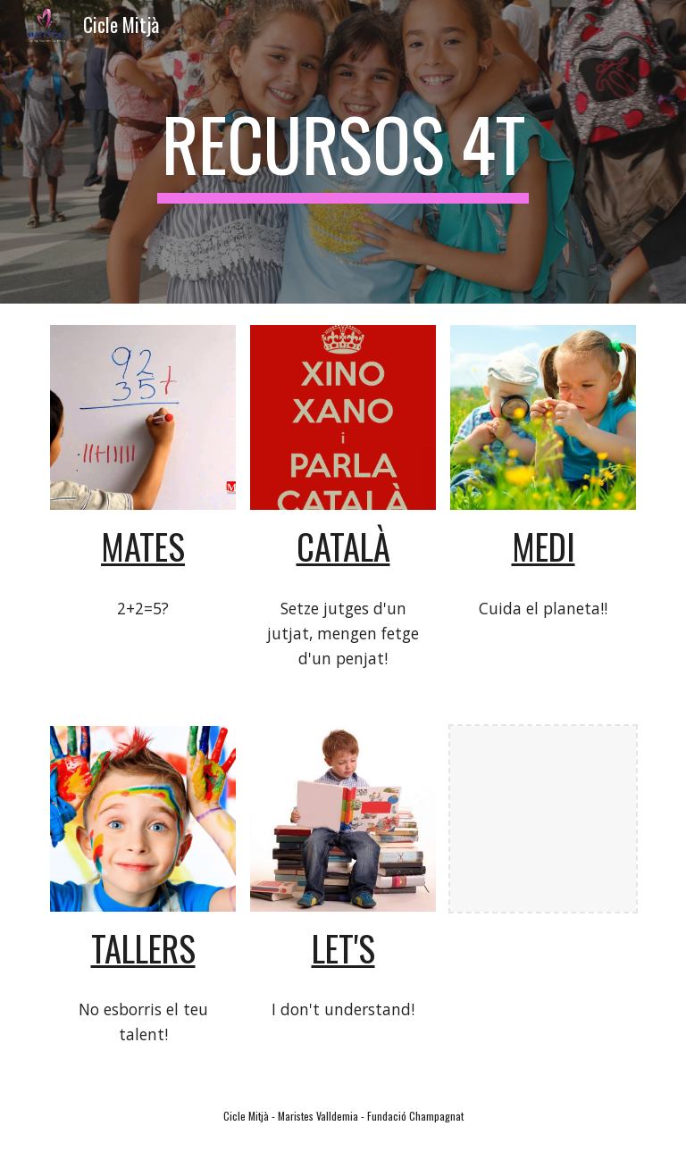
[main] (342, 152)
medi (543, 546)
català (343, 546)
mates (143, 546)
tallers (143, 947)
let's (343, 947)
